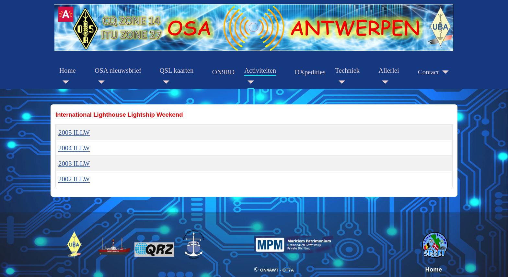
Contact (428, 72)
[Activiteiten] (249, 82)
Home (67, 70)
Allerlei (388, 70)
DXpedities (310, 72)
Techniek (347, 70)
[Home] (64, 82)
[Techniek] (340, 82)
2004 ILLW (74, 148)
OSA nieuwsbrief (118, 70)
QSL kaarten (177, 70)
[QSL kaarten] (164, 82)
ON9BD (223, 72)
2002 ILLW (74, 179)
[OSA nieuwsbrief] (99, 82)
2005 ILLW (74, 132)
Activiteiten (260, 70)
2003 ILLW (74, 163)
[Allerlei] (383, 82)
